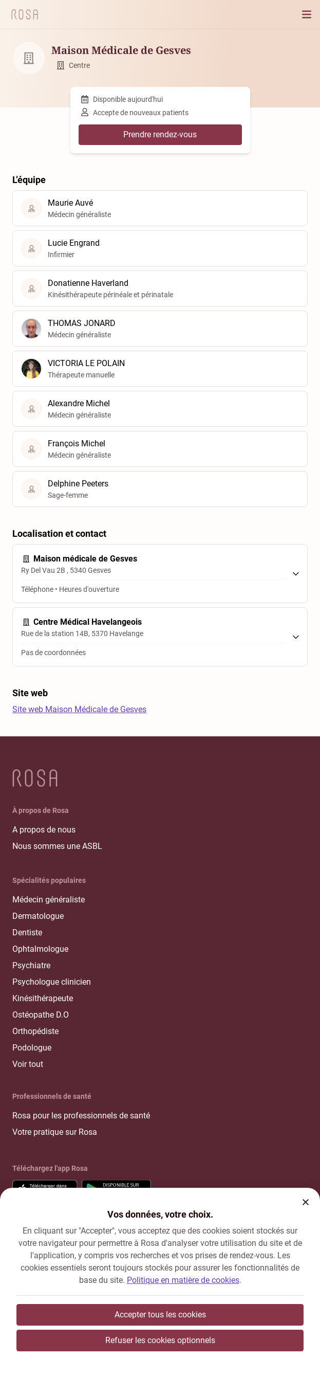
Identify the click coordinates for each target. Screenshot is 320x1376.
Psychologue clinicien (51, 982)
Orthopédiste (35, 1031)
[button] (305, 1202)
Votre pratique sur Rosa (54, 1132)
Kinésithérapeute (42, 998)
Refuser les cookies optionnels (160, 1340)
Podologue (31, 1048)
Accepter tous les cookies (160, 1314)
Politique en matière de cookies (183, 1280)
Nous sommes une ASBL (57, 846)
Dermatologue (38, 916)
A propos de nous (44, 830)
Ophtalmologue (40, 949)
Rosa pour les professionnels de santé (81, 1115)
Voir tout (27, 1064)
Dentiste (27, 932)
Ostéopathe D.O (40, 1015)
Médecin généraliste (48, 899)
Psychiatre (31, 965)
